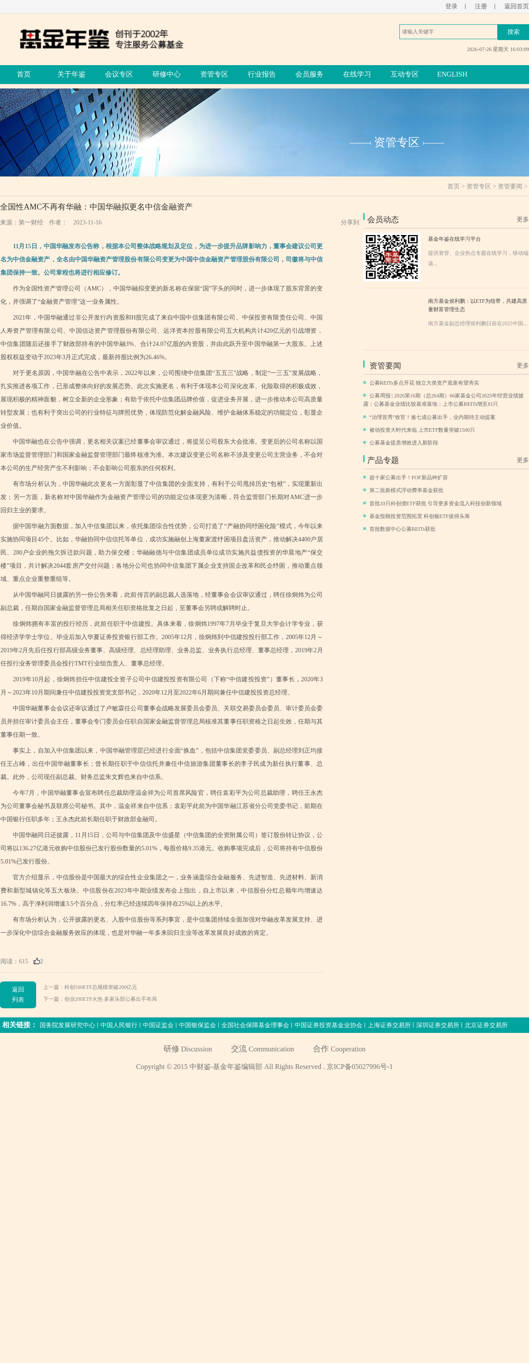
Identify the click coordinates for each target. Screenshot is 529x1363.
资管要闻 (510, 186)
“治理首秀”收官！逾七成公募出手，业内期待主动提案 (432, 417)
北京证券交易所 (486, 1025)
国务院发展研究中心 (67, 1025)
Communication (262, 1049)
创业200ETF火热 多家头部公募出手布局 (110, 999)
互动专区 (405, 74)
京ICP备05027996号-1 (360, 1066)
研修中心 (167, 74)
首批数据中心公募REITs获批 (402, 529)
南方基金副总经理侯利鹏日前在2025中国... (477, 323)
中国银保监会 (197, 1025)
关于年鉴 (71, 74)
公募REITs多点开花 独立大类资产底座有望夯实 (424, 383)
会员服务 (309, 74)
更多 (523, 219)
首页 (24, 74)
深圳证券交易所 (437, 1025)
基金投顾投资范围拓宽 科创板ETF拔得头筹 (419, 516)
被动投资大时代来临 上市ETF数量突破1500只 (422, 430)
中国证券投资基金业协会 (328, 1025)
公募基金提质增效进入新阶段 (403, 443)
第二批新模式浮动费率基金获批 (406, 490)
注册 (481, 6)
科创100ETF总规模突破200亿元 (100, 987)
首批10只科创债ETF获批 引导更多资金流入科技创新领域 (435, 503)
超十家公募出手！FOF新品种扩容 (408, 477)
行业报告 (262, 74)
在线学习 (357, 74)
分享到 (350, 222)
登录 (451, 6)
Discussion (188, 1049)
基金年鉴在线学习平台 (454, 239)
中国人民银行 (119, 1025)
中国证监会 (158, 1025)
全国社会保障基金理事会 (255, 1025)
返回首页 (516, 6)
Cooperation (339, 1049)
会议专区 (119, 74)
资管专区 (214, 74)
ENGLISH (452, 74)
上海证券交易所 (389, 1025)
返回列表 (18, 994)
